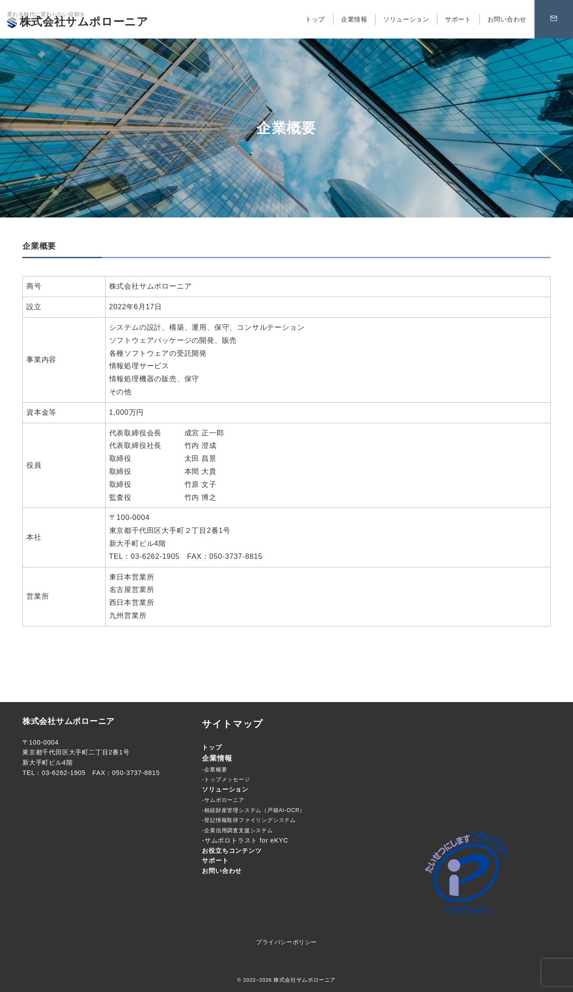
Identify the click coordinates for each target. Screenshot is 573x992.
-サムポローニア (223, 800)
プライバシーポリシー (286, 942)
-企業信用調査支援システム (237, 830)
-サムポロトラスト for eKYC (245, 840)
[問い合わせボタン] (554, 19)
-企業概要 (214, 769)
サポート (215, 860)
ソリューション (225, 789)
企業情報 (217, 758)
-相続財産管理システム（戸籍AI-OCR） (253, 810)
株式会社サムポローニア (78, 21)
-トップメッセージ (226, 779)
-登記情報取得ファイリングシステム (249, 820)
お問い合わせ (222, 870)
